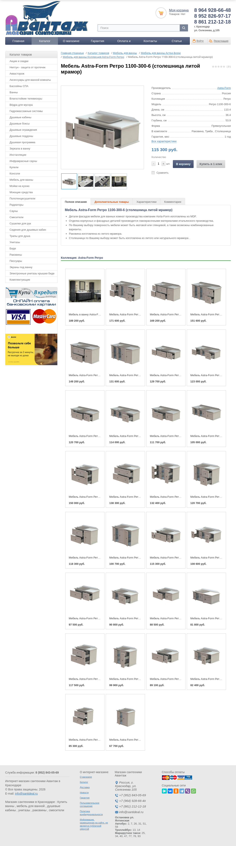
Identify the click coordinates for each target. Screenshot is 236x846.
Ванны (14, 92)
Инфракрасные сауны (23, 161)
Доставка (85, 787)
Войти (200, 41)
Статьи (177, 41)
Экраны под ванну (21, 267)
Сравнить (162, 172)
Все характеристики (163, 141)
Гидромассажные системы (26, 111)
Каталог (44, 41)
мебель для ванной (31, 806)
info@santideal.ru (26, 793)
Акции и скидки (19, 61)
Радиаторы (16, 204)
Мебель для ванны (21, 179)
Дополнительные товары (112, 201)
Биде (13, 248)
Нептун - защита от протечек (27, 67)
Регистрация (221, 41)
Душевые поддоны (21, 136)
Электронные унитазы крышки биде (32, 273)
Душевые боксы (20, 123)
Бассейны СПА (19, 86)
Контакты (150, 41)
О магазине (71, 41)
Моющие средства (21, 192)
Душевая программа (22, 142)
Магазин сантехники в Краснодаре (30, 802)
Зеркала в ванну (20, 148)
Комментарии (172, 201)
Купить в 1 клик (211, 164)
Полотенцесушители (22, 198)
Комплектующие (20, 279)
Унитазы (15, 242)
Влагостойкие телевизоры (26, 98)
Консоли (15, 173)
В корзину (183, 164)
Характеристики (146, 201)
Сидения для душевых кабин (28, 229)
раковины (39, 810)
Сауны (14, 211)
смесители (56, 810)
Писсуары (16, 261)
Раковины (16, 254)
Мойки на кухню (20, 186)
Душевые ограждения (23, 129)
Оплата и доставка (123, 42)
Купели (14, 167)
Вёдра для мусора (21, 104)
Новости (84, 792)
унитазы (24, 810)
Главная (18, 41)
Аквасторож (17, 73)
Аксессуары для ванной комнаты (30, 79)
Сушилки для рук (20, 223)
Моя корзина (179, 10)
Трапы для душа (20, 236)
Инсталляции (18, 154)
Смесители (16, 217)
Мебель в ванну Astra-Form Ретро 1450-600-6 (97, 314)
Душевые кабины (20, 117)
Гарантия (97, 41)
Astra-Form (224, 88)
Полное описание (76, 201)
